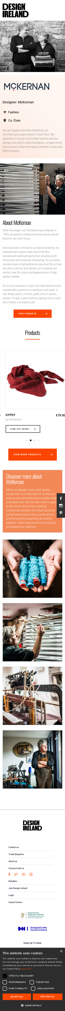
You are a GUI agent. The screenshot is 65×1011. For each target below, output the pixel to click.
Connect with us (16, 868)
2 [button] (31, 440)
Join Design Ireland (17, 888)
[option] (32, 389)
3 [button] (35, 440)
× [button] (61, 951)
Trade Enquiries (16, 854)
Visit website (28, 313)
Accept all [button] (16, 996)
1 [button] (27, 440)
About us (12, 861)
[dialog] (32, 979)
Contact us (13, 847)
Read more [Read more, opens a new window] (26, 968)
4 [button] (39, 440)
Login (11, 895)
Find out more (16, 429)
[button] (32, 1005)
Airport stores (15, 902)
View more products (27, 454)
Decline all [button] (48, 996)
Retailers (12, 881)
